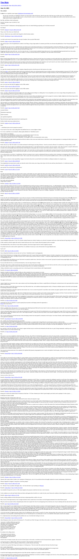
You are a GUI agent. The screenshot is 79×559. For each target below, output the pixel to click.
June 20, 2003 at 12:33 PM (12, 557)
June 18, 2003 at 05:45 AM (16, 36)
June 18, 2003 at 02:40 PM (12, 270)
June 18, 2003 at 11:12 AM (14, 169)
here (7, 71)
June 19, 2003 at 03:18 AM (17, 487)
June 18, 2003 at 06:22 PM (12, 331)
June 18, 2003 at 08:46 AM (14, 123)
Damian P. (7, 29)
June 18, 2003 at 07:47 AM (14, 90)
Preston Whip (7, 238)
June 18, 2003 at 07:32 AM (14, 86)
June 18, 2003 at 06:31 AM (13, 65)
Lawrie (6, 169)
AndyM (6, 165)
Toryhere (6, 183)
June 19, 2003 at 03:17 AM (14, 483)
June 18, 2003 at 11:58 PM (15, 391)
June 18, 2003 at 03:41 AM (15, 29)
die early (2, 303)
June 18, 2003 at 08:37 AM (14, 108)
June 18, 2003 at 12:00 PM (14, 193)
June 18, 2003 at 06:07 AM (14, 54)
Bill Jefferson (7, 36)
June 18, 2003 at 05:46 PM (13, 305)
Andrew (6, 41)
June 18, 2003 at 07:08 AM (14, 82)
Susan (6, 65)
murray (6, 82)
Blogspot (42, 485)
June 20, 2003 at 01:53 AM (13, 503)
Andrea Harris (7, 487)
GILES (6, 86)
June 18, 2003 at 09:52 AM (14, 165)
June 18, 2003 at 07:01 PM (16, 377)
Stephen (6, 123)
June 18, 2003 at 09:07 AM (14, 142)
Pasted (6, 54)
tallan (6, 495)
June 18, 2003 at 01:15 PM (16, 238)
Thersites (7, 391)
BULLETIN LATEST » (16, 5)
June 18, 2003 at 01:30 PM (13, 250)
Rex (5, 305)
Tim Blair (4, 2)
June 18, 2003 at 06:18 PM (12, 326)
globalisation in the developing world (25, 13)
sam (5, 503)
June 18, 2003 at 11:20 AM (15, 183)
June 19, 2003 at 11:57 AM (13, 495)
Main (10, 5)
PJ (5, 270)
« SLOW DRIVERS (4, 5)
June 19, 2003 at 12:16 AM (15, 477)
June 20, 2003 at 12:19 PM (16, 517)
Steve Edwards (8, 318)
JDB (6, 250)
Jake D (6, 193)
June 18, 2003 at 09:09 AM (14, 161)
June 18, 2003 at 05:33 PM (12, 300)
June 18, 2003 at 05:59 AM (14, 41)
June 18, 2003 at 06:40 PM (16, 353)
